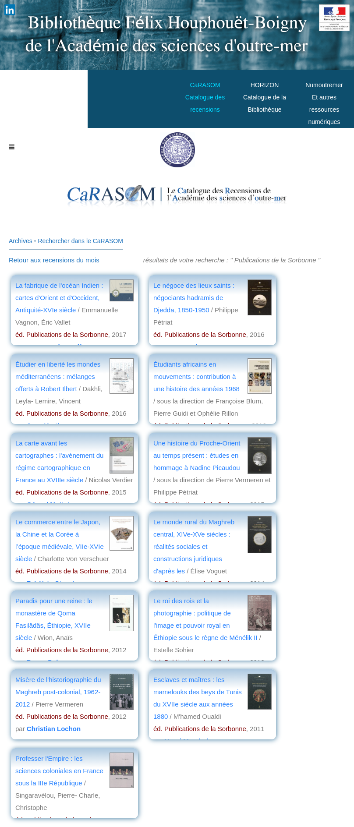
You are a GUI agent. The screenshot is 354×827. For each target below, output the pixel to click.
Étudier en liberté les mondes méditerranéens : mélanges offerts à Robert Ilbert (57, 376)
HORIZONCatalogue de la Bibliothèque (264, 97)
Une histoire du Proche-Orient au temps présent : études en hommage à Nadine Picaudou (196, 455)
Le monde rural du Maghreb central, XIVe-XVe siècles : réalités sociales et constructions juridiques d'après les (193, 546)
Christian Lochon (54, 728)
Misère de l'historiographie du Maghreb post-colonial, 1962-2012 (58, 692)
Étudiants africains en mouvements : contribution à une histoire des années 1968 (196, 376)
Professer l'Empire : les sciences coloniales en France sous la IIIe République (59, 771)
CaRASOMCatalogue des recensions (205, 97)
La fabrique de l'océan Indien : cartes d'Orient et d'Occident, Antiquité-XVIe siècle (59, 298)
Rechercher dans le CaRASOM (80, 240)
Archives (20, 240)
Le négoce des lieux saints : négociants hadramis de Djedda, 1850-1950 (193, 298)
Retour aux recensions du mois (54, 260)
